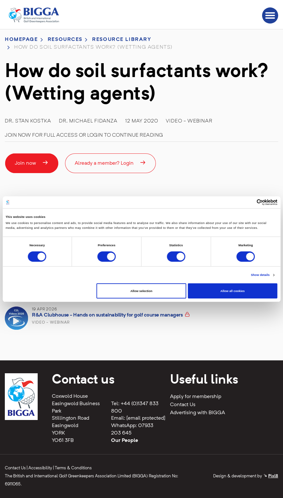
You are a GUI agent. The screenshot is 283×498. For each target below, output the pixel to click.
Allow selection (141, 291)
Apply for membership (195, 396)
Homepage (21, 39)
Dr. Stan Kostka (28, 121)
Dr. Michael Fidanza (88, 121)
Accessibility (40, 468)
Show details (260, 275)
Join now (32, 162)
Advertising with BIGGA (197, 412)
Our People (124, 440)
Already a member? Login (110, 162)
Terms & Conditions (73, 468)
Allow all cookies (233, 291)
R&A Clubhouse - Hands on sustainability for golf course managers (107, 315)
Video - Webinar (189, 121)
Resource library (121, 39)
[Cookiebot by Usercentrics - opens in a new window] (249, 202)
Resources (65, 39)
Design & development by (245, 476)
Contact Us (182, 404)
